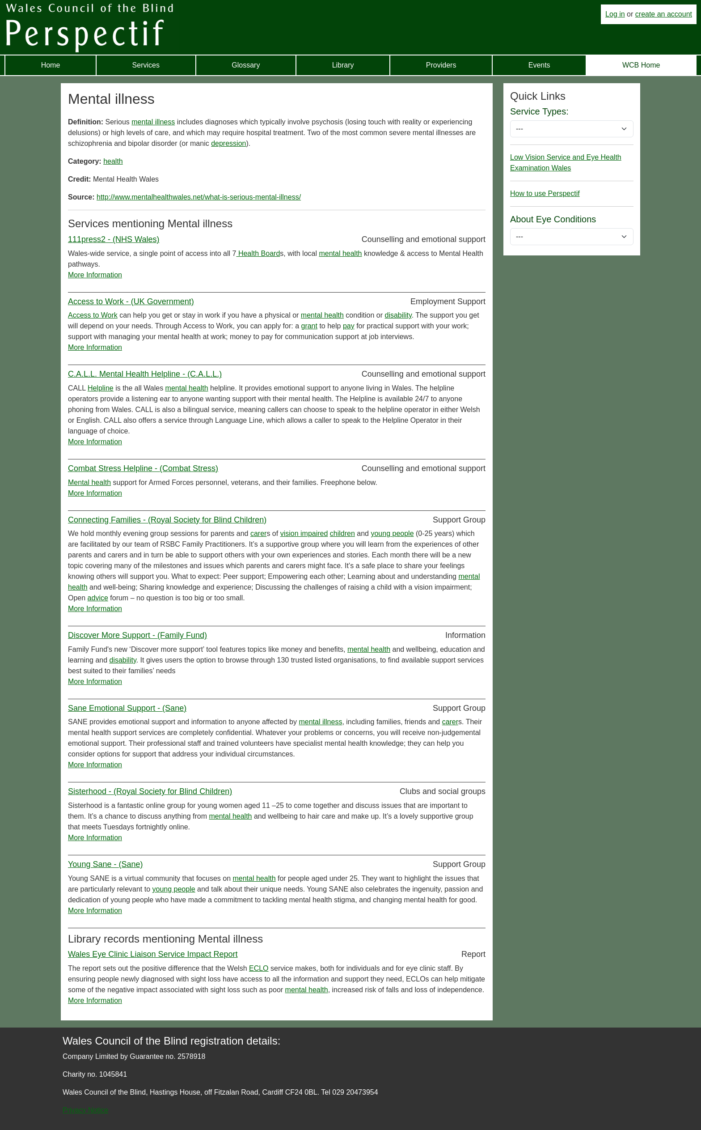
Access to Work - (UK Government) (131, 301)
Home (50, 65)
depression (228, 143)
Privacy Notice (85, 1110)
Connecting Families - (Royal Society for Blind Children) (167, 519)
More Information (95, 275)
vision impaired (304, 533)
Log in (615, 14)
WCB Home (641, 65)
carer (258, 533)
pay (349, 326)
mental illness (153, 122)
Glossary (246, 65)
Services (146, 65)
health (113, 161)
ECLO (259, 968)
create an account (663, 14)
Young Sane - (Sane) (105, 864)
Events (539, 65)
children (342, 533)
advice (98, 598)
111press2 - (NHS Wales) (113, 239)
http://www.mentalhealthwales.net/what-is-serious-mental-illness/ (199, 197)
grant (309, 326)
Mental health (89, 482)
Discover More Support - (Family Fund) (137, 635)
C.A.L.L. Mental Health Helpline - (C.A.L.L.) (145, 374)
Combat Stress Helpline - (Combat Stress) (143, 468)
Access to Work (93, 315)
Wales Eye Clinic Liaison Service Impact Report (152, 954)
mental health (340, 253)
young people (392, 533)
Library (343, 65)
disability (398, 315)
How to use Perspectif (545, 193)
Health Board (258, 253)
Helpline (101, 388)
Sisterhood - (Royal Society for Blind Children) (150, 791)
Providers (441, 65)
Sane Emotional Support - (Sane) (127, 708)
